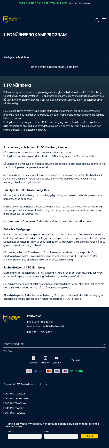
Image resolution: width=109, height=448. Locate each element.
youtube (57, 360)
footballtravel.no (14, 403)
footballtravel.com (15, 398)
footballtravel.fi (13, 408)
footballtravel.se (14, 413)
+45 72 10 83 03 (40, 322)
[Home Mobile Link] (11, 20)
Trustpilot (76, 360)
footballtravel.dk (14, 393)
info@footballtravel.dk (53, 326)
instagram (45, 360)
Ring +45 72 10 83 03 (79, 3)
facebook (33, 360)
